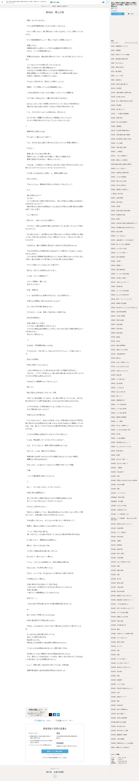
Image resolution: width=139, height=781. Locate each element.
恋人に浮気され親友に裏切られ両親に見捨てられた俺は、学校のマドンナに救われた (124, 4)
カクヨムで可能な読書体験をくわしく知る (54, 757)
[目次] (107, 2)
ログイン (61, 754)
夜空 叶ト (114, 8)
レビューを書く (118, 13)
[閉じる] (45, 709)
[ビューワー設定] (103, 2)
